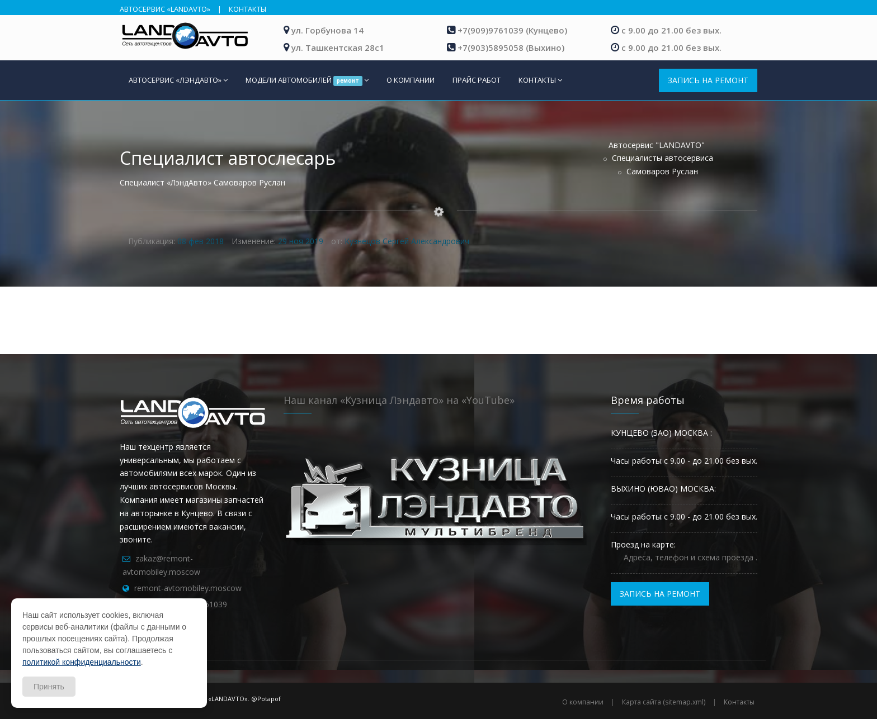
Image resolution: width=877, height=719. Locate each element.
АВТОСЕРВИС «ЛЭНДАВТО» (178, 80)
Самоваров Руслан (662, 171)
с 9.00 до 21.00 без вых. (671, 30)
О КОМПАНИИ (410, 80)
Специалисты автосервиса (662, 158)
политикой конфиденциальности (81, 662)
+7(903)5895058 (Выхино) (511, 47)
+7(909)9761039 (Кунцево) (512, 30)
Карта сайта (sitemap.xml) (663, 702)
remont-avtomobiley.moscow (188, 588)
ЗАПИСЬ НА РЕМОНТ (708, 80)
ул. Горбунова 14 (327, 30)
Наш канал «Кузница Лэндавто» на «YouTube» (399, 400)
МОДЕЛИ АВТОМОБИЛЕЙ (307, 80)
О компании (582, 702)
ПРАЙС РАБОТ (476, 80)
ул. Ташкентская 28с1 (337, 47)
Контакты (739, 702)
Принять (49, 686)
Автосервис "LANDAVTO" (657, 145)
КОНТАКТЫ (247, 9)
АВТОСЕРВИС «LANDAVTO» (165, 9)
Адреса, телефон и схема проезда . (690, 557)
